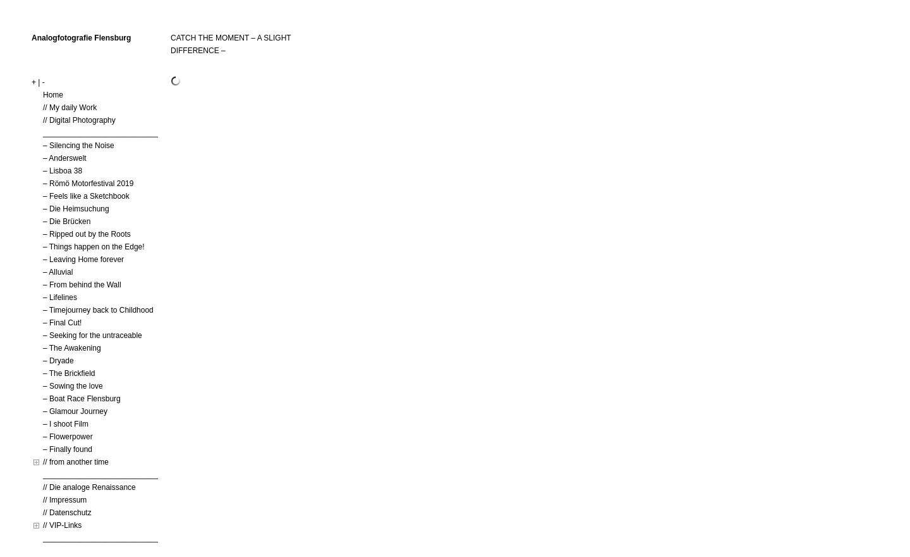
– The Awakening (72, 348)
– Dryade (58, 360)
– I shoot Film (65, 424)
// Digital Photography (79, 120)
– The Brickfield (69, 373)
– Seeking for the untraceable (92, 335)
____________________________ (102, 132)
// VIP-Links (62, 525)
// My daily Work (70, 107)
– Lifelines (60, 297)
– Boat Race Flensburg (82, 398)
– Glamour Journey (75, 411)
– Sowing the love (73, 386)
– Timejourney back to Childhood (98, 310)
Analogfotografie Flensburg (81, 38)
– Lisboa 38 (62, 170)
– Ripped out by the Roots (87, 234)
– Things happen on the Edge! (94, 246)
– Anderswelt (65, 158)
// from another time (76, 462)
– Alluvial (58, 272)
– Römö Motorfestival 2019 (88, 183)
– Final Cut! (62, 322)
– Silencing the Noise (78, 145)
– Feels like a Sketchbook (86, 196)
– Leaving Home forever (83, 259)
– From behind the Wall (82, 284)
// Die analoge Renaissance (89, 487)
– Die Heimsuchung (76, 208)
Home (53, 95)
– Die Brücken (66, 221)
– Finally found (67, 449)
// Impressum (65, 500)
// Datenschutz (67, 512)
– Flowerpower (68, 436)
